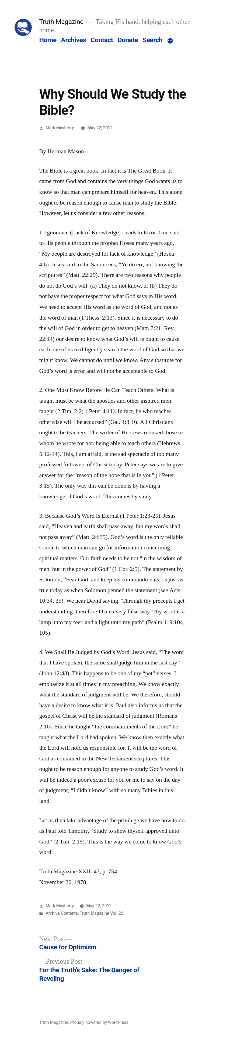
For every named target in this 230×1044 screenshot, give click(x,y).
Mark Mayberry (60, 127)
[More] (170, 41)
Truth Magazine (61, 22)
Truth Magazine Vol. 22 (101, 913)
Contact (101, 40)
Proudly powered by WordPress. (99, 1022)
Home (47, 40)
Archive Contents (62, 913)
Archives (73, 40)
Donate (127, 40)
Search (152, 40)
